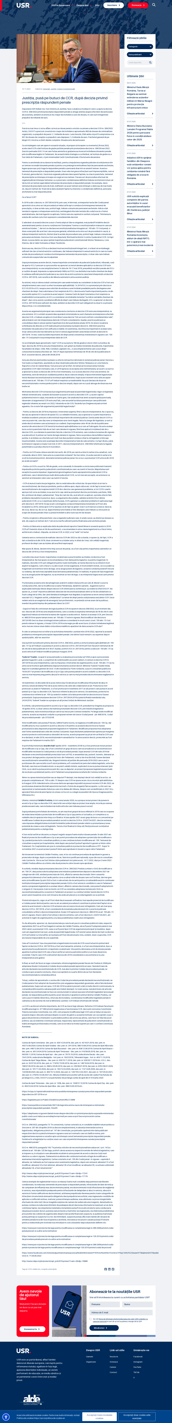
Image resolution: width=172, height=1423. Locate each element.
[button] (6, 1417)
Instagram (138, 1362)
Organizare (91, 1362)
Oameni (89, 1356)
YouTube (137, 1367)
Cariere (113, 1367)
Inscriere (113, 5)
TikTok (136, 1372)
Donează (114, 1362)
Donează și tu (31, 1329)
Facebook (138, 1356)
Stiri (97, 5)
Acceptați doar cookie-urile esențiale (136, 1417)
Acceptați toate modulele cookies (99, 1417)
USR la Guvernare (62, 5)
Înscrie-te (114, 1356)
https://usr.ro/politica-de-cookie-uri (49, 1418)
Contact (113, 1372)
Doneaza (138, 5)
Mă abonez (100, 1328)
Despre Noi (83, 5)
